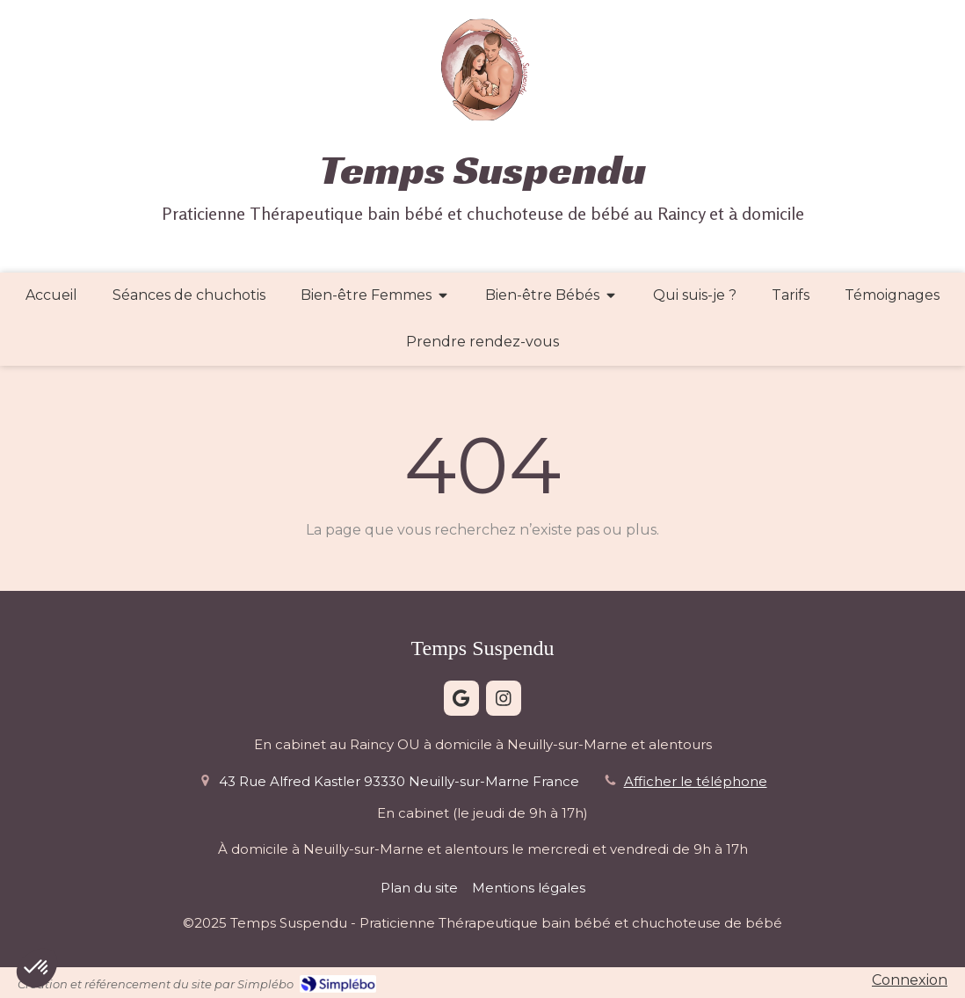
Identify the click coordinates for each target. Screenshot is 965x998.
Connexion (909, 980)
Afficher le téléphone (695, 781)
